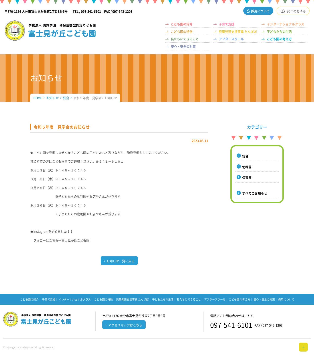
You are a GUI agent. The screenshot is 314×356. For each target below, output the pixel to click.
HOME (37, 98)
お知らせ (52, 98)
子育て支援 (226, 24)
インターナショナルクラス (285, 24)
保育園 (247, 177)
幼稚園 (247, 167)
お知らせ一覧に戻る (121, 261)
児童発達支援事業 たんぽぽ (238, 31)
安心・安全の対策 (183, 46)
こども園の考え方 (279, 39)
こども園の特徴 (182, 31)
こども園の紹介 (182, 24)
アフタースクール (231, 39)
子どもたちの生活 (279, 31)
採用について (260, 11)
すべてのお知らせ (254, 193)
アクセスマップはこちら (125, 325)
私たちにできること (185, 39)
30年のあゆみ (296, 11)
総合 (66, 98)
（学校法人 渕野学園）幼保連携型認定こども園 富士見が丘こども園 (50, 30)
